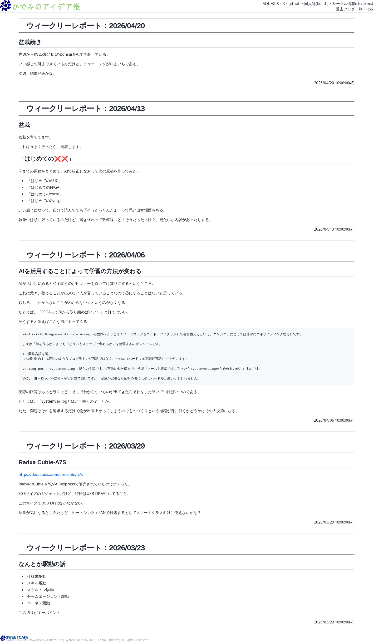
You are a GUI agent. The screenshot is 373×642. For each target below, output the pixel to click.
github (294, 3)
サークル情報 (343, 3)
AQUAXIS (271, 3)
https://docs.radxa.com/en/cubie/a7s (51, 474)
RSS (369, 9)
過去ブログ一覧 (349, 9)
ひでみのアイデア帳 (45, 6)
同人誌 (310, 3)
